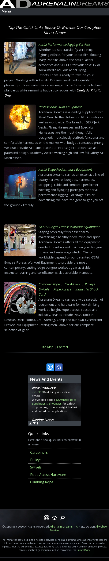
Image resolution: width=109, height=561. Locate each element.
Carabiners (72, 284)
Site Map (47, 347)
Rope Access (62, 289)
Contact (62, 347)
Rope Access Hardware (48, 474)
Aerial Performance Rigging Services (64, 44)
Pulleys (89, 284)
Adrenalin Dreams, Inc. (63, 526)
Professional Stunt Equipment (60, 107)
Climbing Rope (49, 284)
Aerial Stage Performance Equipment (65, 169)
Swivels (43, 289)
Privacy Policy (83, 550)
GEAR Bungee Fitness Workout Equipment (68, 227)
